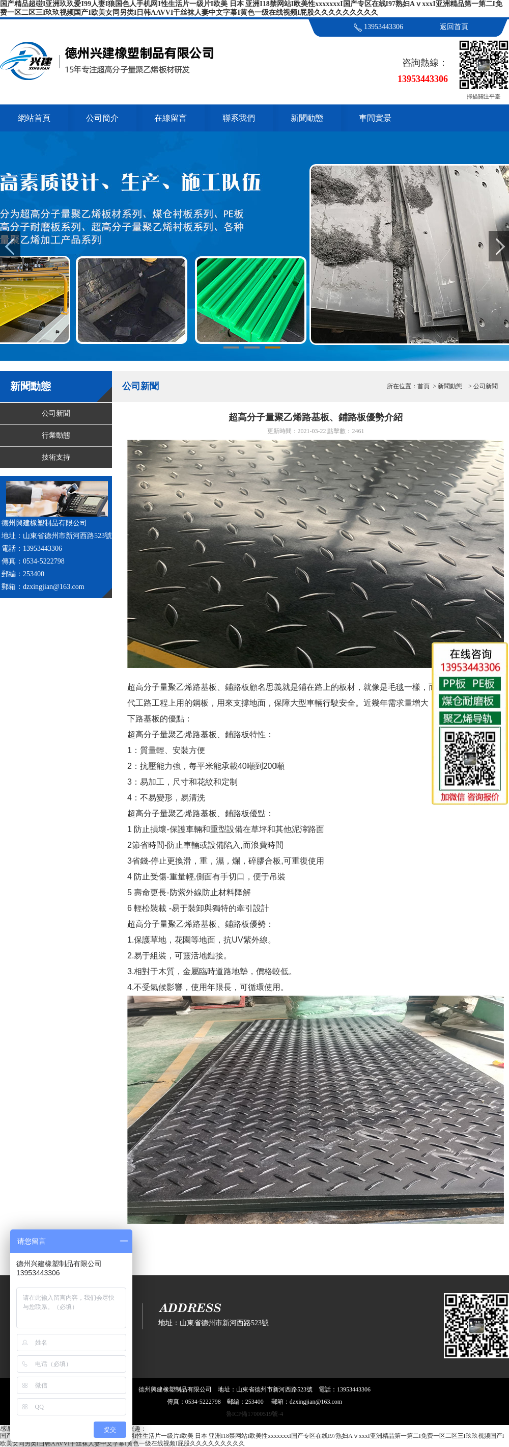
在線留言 (170, 118)
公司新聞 (56, 413)
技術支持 (56, 457)
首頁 (423, 386)
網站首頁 (34, 118)
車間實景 (375, 118)
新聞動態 (307, 118)
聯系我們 (238, 118)
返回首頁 (454, 27)
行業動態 (56, 435)
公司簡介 (102, 118)
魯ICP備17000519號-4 (255, 1413)
